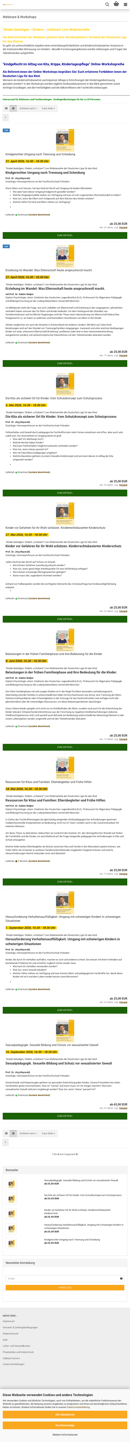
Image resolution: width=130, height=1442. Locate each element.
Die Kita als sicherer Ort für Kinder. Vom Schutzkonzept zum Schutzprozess (53, 398)
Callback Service (11, 1358)
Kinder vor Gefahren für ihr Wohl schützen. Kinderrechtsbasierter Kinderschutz (55, 528)
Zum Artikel (65, 235)
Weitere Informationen (65, 1434)
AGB (5, 1339)
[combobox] (28, 108)
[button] (6, 108)
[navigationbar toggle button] (125, 4)
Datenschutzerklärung (78, 1407)
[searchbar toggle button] (107, 4)
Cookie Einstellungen (13, 1364)
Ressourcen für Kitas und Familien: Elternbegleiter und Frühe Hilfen (48, 782)
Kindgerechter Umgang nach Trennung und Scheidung (40, 154)
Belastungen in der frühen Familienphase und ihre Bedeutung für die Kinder (53, 654)
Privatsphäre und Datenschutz (18, 1352)
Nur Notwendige (65, 1425)
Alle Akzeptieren (65, 1414)
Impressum (9, 1321)
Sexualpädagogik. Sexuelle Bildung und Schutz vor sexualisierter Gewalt (51, 1045)
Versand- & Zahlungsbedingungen (20, 1327)
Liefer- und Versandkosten (16, 1346)
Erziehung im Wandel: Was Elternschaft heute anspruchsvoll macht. (49, 270)
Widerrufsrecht (10, 1333)
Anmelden (65, 1287)
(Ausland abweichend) (39, 214)
